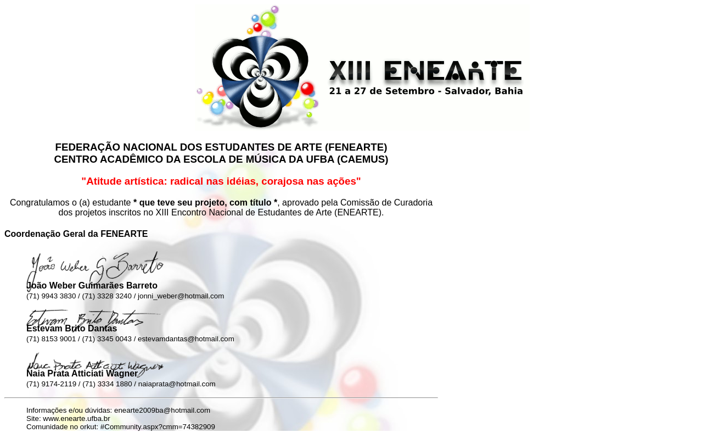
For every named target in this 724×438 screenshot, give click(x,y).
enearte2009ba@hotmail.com (162, 410)
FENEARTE (356, 147)
